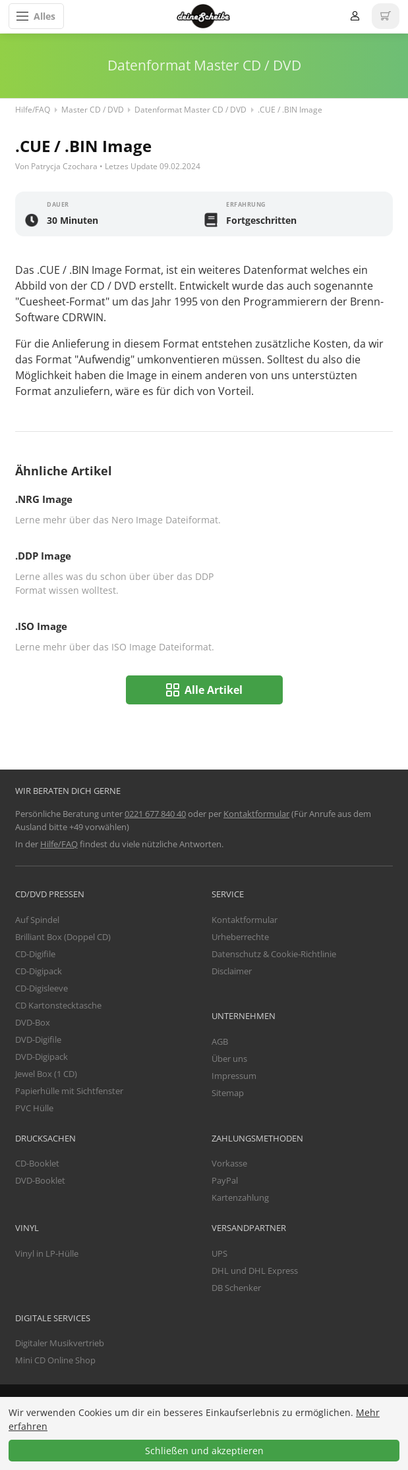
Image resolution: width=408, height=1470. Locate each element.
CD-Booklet (37, 1163)
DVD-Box (32, 1022)
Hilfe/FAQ (32, 109)
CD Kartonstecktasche (58, 1005)
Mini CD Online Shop (55, 1360)
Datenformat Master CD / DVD (190, 109)
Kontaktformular (256, 814)
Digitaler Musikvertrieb (59, 1343)
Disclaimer (232, 971)
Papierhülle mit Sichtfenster (69, 1091)
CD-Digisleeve (41, 988)
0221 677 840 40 (155, 814)
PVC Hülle (34, 1108)
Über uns (229, 1058)
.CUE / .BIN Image (290, 109)
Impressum (234, 1076)
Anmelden (355, 16)
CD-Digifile (35, 954)
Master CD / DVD (92, 109)
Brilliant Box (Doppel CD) (63, 937)
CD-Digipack (38, 971)
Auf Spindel (37, 920)
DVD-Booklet (40, 1180)
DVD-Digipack (41, 1057)
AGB (220, 1041)
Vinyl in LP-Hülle (46, 1253)
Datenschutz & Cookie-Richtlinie (274, 954)
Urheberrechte (240, 937)
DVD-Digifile (38, 1039)
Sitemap (228, 1093)
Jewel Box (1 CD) (46, 1074)
